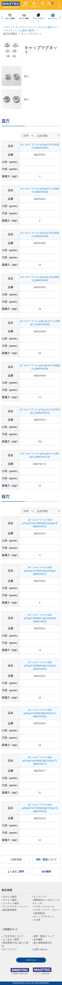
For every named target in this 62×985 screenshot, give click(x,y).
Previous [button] (2, 17)
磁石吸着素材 (10, 910)
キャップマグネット (43, 916)
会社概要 (46, 871)
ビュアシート (40, 896)
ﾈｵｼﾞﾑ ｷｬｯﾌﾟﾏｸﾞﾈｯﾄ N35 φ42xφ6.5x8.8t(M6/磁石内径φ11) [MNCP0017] (39, 760)
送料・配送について (46, 859)
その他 (36, 919)
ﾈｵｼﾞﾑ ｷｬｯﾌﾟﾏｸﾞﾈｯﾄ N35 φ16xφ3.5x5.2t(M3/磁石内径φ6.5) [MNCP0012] (40, 523)
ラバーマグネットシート (15, 906)
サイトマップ (10, 949)
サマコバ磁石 (10, 900)
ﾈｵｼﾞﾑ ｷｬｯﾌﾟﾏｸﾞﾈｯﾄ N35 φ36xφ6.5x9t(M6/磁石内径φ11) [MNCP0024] (39, 713)
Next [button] (59, 17)
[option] (9, 16)
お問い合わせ (40, 949)
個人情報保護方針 (42, 942)
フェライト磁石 (11, 903)
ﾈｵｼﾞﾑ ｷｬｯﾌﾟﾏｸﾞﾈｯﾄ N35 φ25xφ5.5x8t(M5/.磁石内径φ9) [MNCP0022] (40, 618)
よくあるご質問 (16, 871)
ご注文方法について (13, 936)
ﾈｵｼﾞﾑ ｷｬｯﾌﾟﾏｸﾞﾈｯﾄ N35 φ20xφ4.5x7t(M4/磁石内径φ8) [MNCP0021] (40, 570)
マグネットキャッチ (43, 906)
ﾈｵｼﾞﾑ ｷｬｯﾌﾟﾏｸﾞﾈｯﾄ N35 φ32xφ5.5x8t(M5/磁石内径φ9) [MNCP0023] (40, 665)
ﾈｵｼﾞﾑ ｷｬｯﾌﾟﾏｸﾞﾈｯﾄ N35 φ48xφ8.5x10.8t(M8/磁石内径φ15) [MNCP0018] (40, 808)
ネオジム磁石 (10, 896)
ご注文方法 (15, 859)
